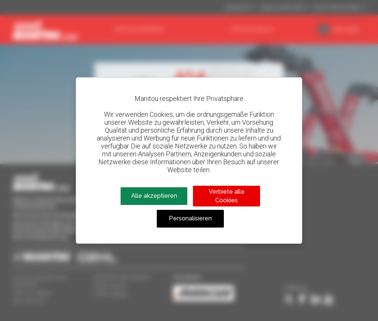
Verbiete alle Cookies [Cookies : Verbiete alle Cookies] (227, 195)
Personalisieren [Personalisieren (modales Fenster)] (190, 218)
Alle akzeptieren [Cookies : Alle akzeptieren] (154, 195)
